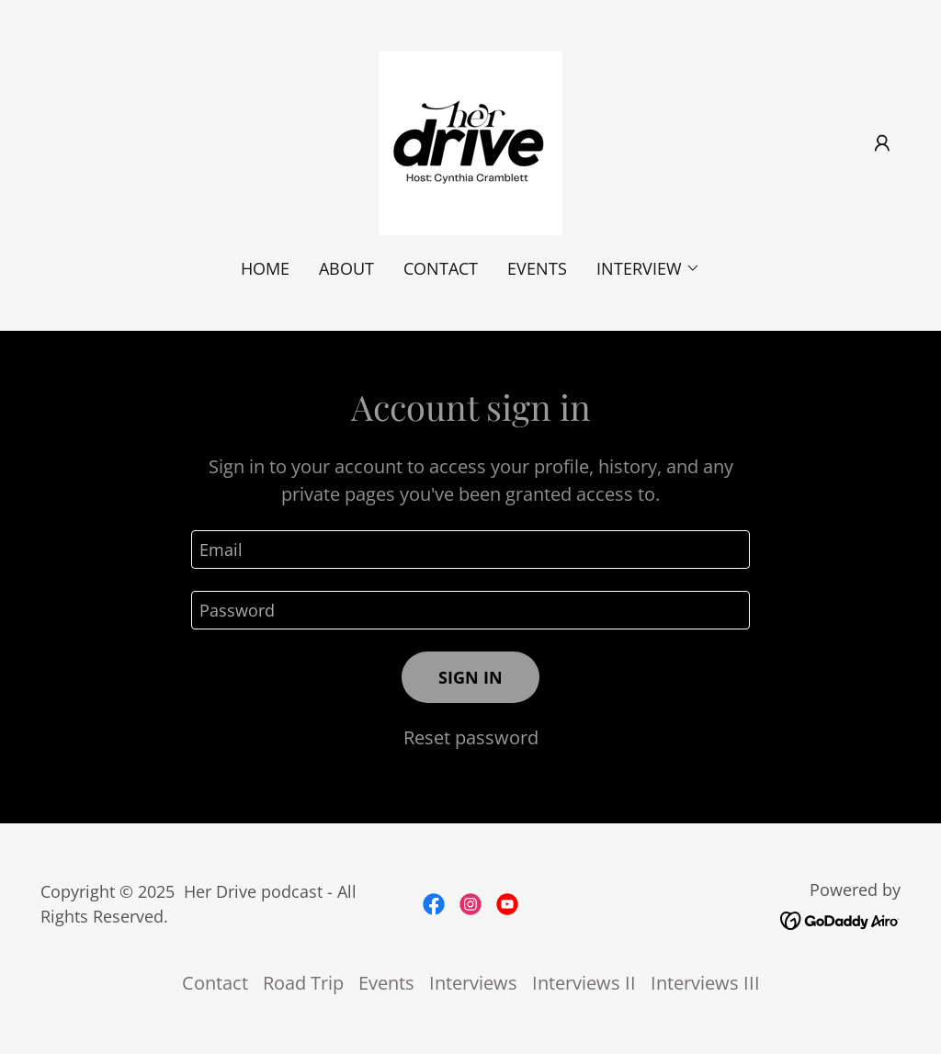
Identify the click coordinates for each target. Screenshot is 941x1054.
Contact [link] (440, 268)
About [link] (346, 268)
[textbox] (470, 549)
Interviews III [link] (705, 982)
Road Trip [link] (303, 982)
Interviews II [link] (584, 982)
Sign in (470, 677)
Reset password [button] (471, 737)
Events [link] (537, 268)
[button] (882, 143)
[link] (470, 141)
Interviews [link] (473, 982)
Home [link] (265, 268)
